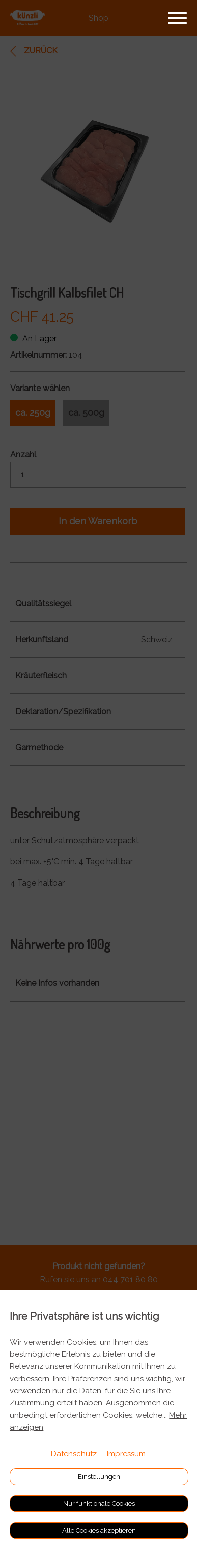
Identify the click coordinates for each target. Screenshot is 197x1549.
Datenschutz (74, 1453)
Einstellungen (99, 1477)
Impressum (126, 1453)
